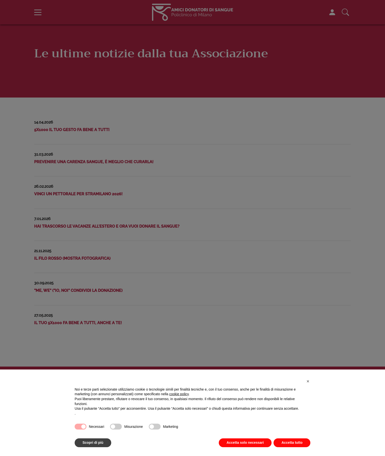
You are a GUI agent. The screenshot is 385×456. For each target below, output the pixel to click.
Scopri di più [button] (92, 442)
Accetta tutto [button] (291, 442)
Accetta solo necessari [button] (245, 442)
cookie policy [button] (179, 394)
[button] (308, 381)
